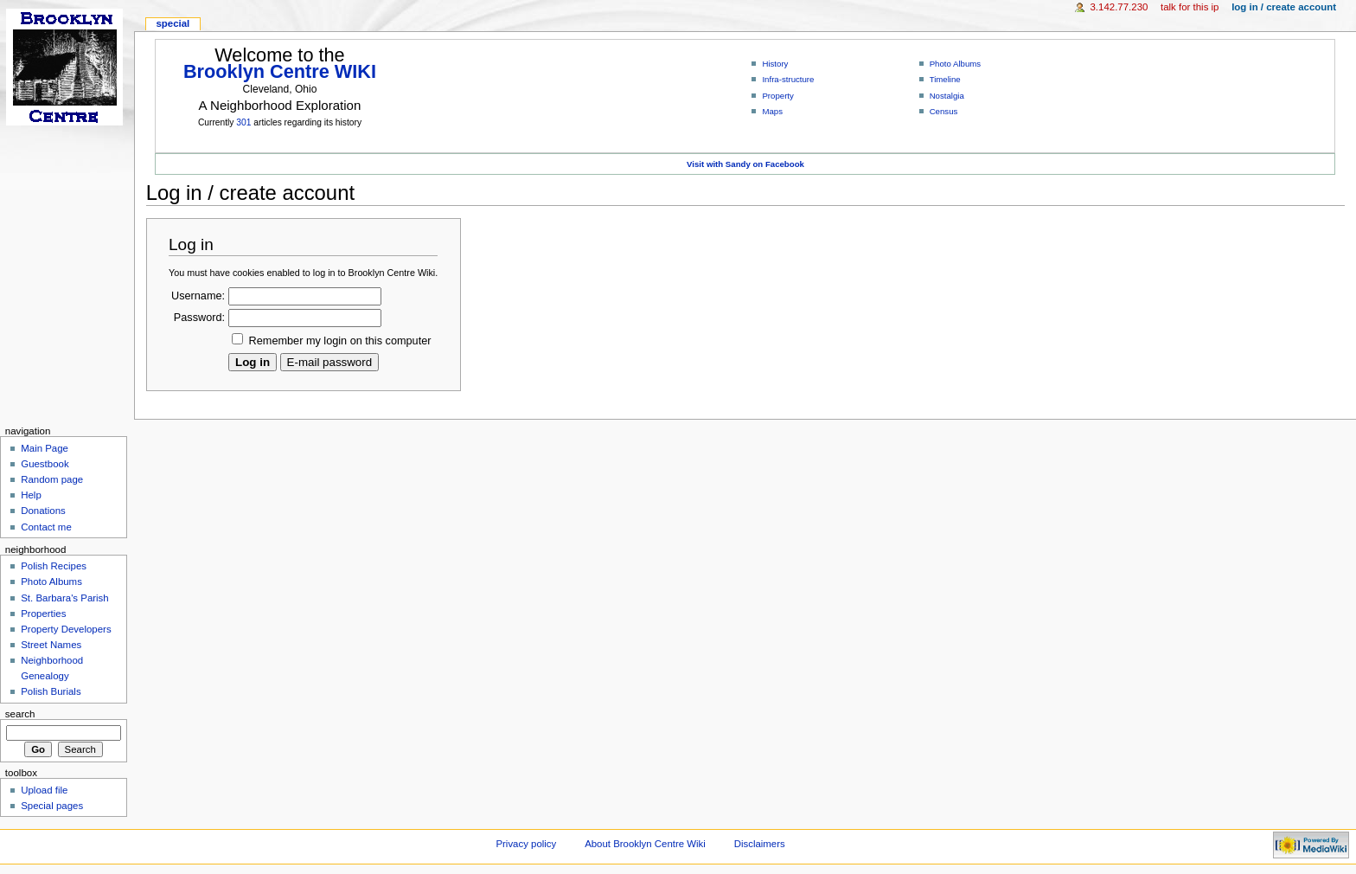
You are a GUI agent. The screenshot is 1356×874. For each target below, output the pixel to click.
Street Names (51, 644)
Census (944, 111)
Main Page (44, 448)
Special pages (52, 805)
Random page (52, 479)
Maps (772, 111)
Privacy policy (526, 844)
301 (243, 122)
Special (172, 23)
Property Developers (66, 629)
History (775, 63)
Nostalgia (947, 95)
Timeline (945, 79)
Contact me (46, 527)
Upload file (44, 790)
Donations (43, 510)
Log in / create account (1283, 7)
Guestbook (44, 464)
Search (20, 714)
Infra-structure (788, 79)
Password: (199, 318)
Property (777, 95)
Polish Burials (50, 691)
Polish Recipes (53, 566)
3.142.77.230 (1119, 7)
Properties (43, 613)
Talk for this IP (1189, 7)
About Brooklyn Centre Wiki (645, 844)
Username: (198, 296)
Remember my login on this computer (340, 341)
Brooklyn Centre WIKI (279, 71)
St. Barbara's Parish (65, 598)
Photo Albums (956, 63)
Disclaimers (759, 844)
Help (31, 495)
